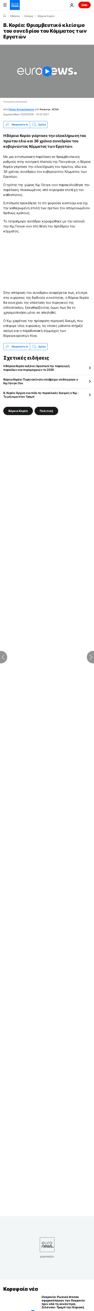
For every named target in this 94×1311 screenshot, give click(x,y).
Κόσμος (28, 16)
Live (84, 5)
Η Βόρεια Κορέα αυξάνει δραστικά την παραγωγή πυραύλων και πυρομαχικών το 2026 (36, 367)
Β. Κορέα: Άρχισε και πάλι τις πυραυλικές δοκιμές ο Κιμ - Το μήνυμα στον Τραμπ (41, 394)
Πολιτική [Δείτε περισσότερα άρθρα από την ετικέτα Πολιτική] (46, 411)
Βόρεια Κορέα (46, 16)
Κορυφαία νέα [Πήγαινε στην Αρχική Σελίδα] (20, 1289)
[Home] (4, 15)
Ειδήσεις (15, 16)
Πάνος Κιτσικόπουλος (21, 109)
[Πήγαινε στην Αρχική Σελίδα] (15, 5)
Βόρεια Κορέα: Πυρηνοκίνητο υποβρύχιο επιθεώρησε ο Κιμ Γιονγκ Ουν (40, 381)
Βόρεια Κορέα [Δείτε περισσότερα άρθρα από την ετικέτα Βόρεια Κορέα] (18, 411)
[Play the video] (47, 71)
